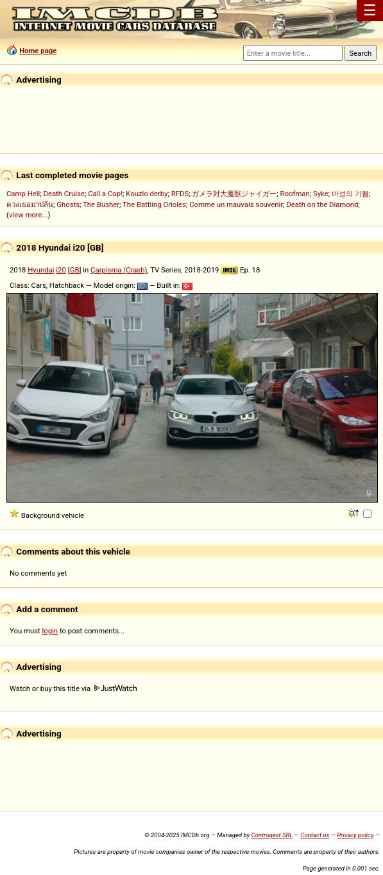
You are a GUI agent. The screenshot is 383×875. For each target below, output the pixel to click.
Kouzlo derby (146, 193)
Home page (37, 50)
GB (75, 269)
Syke (320, 193)
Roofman (295, 193)
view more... (28, 214)
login (50, 630)
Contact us (314, 834)
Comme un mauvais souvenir (236, 204)
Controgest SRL (272, 834)
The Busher (101, 204)
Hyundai (41, 269)
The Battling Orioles (154, 204)
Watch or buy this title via (73, 688)
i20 (61, 269)
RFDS (180, 193)
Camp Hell (23, 193)
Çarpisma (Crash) (118, 269)
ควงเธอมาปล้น (29, 204)
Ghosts (68, 204)
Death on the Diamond (322, 204)
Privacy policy (355, 834)
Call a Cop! (105, 193)
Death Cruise (63, 193)
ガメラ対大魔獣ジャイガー (234, 193)
